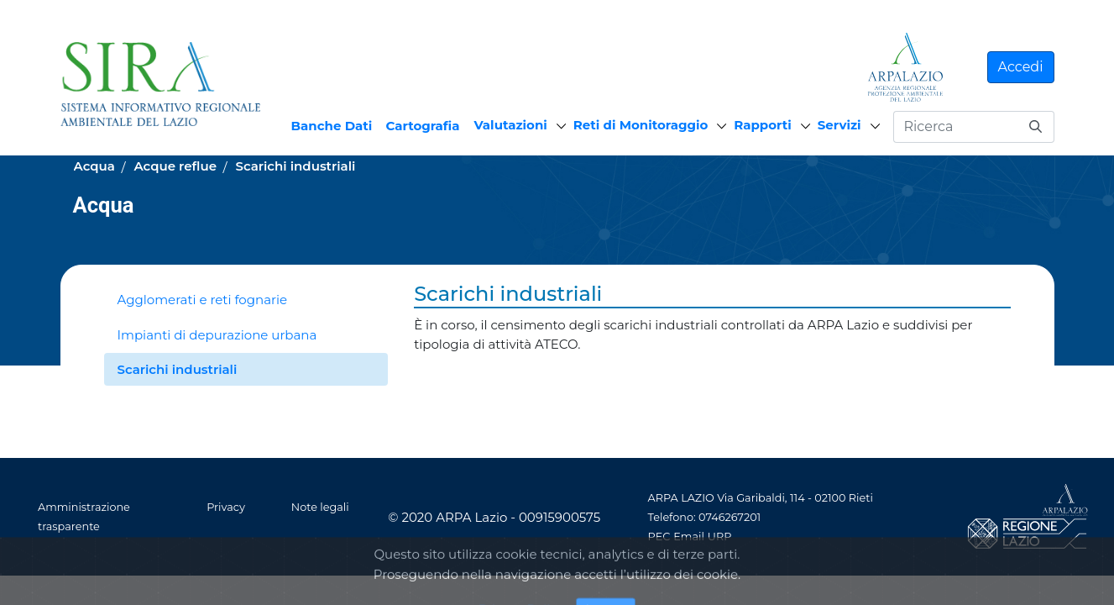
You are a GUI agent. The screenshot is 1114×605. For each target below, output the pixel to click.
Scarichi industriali (178, 369)
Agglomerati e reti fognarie (203, 300)
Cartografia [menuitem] (422, 126)
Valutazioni (510, 125)
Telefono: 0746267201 (704, 517)
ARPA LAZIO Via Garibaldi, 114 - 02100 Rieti (760, 498)
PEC (659, 536)
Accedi (1020, 67)
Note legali (320, 507)
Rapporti (762, 125)
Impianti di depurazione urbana (217, 335)
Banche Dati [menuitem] (332, 126)
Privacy (226, 507)
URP (720, 536)
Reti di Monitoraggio (641, 125)
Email (688, 536)
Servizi (839, 125)
